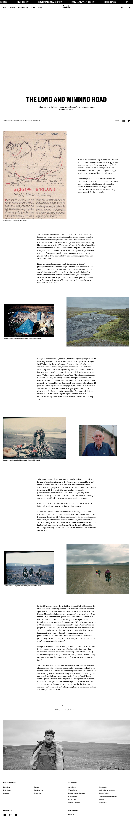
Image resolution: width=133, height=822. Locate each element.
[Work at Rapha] (83, 790)
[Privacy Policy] (83, 799)
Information (72, 783)
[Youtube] (16, 815)
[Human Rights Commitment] (114, 796)
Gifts (40, 7)
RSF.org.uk (58, 710)
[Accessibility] (114, 802)
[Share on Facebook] (123, 121)
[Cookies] (114, 799)
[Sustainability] (114, 787)
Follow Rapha (7, 810)
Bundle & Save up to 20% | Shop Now (84, 2)
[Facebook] (4, 815)
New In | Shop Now (24, 2)
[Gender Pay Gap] (114, 793)
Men (4, 7)
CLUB (33, 7)
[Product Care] (49, 793)
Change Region (73, 810)
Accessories (23, 7)
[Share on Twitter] (129, 121)
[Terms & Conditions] (83, 802)
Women (12, 7)
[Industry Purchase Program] (83, 793)
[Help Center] (18, 790)
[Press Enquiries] (83, 796)
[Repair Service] (49, 790)
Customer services (9, 783)
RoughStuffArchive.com (71, 710)
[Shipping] (18, 793)
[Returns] (49, 787)
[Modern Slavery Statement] (114, 790)
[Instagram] (10, 815)
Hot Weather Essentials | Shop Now (51, 2)
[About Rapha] (83, 787)
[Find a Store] (18, 787)
